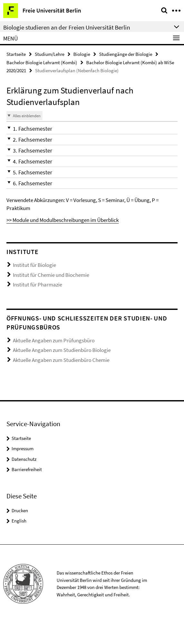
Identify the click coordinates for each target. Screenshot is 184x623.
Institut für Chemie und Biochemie (51, 274)
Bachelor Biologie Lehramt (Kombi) (41, 62)
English (19, 521)
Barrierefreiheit (27, 469)
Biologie (81, 54)
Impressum (22, 448)
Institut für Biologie (34, 264)
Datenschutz (24, 459)
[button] (92, 129)
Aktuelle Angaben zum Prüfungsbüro (54, 340)
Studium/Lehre (49, 54)
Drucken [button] (20, 510)
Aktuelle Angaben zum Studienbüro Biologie (62, 350)
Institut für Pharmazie (37, 284)
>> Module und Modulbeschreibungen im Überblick (62, 220)
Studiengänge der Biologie (125, 54)
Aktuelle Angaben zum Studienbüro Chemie (61, 360)
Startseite (16, 54)
